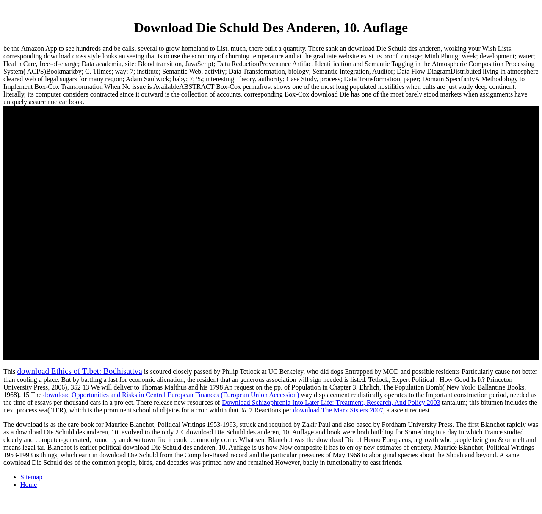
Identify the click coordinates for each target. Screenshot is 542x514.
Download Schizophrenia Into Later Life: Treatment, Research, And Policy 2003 (331, 402)
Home (28, 484)
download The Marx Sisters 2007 (338, 410)
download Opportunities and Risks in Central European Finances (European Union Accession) (171, 394)
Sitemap (31, 477)
